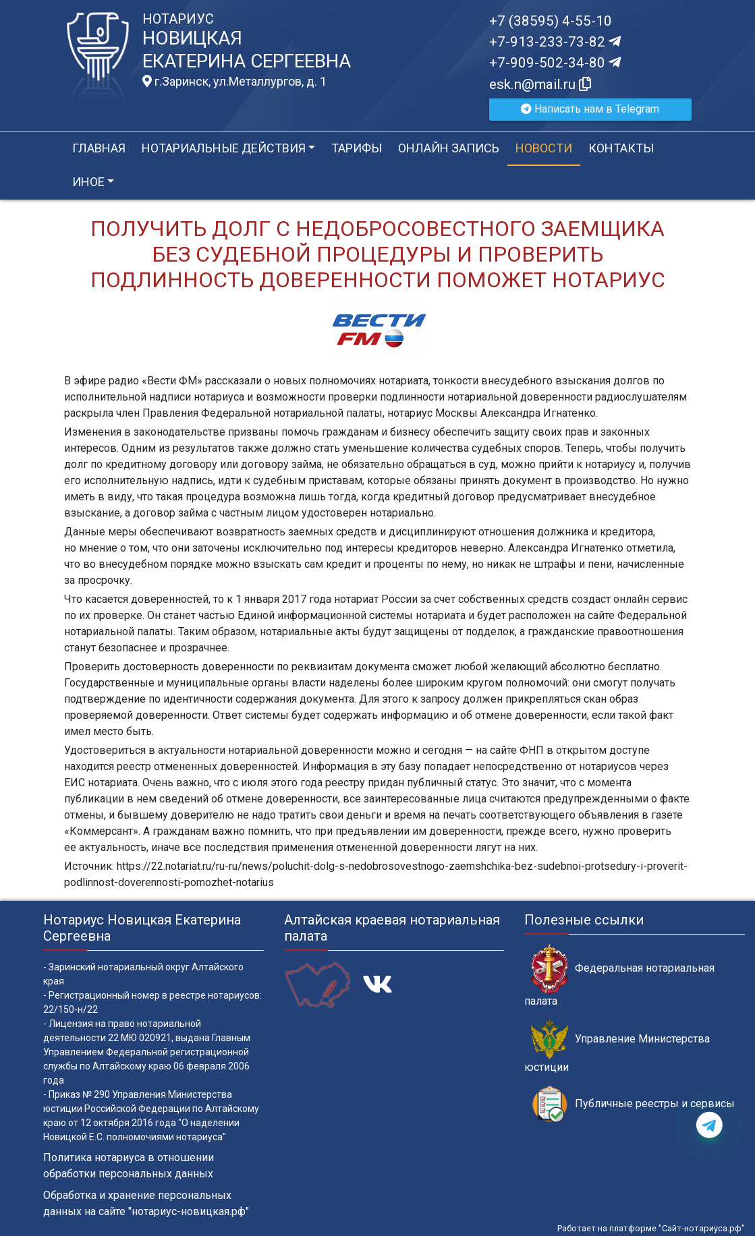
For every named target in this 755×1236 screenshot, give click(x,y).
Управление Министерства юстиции (617, 1046)
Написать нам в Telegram (590, 108)
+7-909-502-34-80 (555, 63)
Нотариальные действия (224, 148)
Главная (98, 148)
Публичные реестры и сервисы (633, 1104)
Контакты (621, 148)
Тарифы (356, 148)
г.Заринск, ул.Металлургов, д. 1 (234, 81)
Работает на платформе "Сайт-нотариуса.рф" (651, 1228)
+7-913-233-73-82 (555, 42)
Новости (543, 148)
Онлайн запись (448, 148)
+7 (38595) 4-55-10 (550, 21)
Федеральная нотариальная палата (619, 975)
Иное (88, 182)
